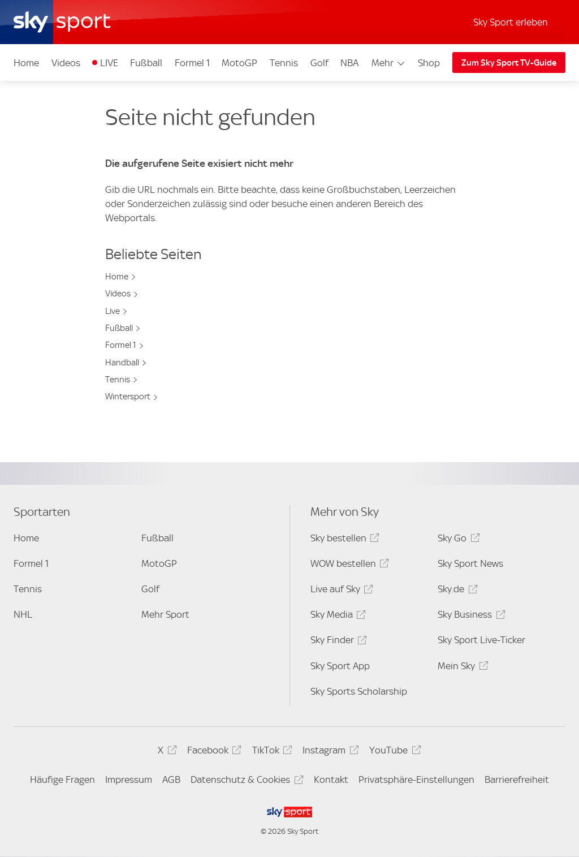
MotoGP (239, 62)
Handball (122, 363)
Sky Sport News (470, 563)
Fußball (146, 62)
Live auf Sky (340, 590)
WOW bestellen (348, 565)
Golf (319, 62)
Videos (65, 62)
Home (26, 62)
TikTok (270, 752)
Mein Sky (461, 667)
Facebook (212, 752)
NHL (23, 614)
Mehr (388, 62)
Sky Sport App (340, 665)
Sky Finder (337, 641)
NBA (349, 62)
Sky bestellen (343, 540)
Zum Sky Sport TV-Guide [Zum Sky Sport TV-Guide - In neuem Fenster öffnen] (508, 63)
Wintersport (127, 396)
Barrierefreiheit (517, 779)
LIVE (109, 62)
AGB (171, 779)
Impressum (128, 779)
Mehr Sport (165, 614)
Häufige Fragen (62, 779)
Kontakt (331, 779)
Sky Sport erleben (510, 22)
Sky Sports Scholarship (358, 691)
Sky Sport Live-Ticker (481, 639)
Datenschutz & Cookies (245, 781)
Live (112, 311)
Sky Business (470, 616)
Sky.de (456, 590)
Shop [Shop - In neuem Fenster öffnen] (429, 62)
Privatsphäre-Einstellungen (416, 779)
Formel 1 (192, 62)
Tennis (284, 62)
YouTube (393, 752)
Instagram (329, 752)
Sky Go (457, 540)
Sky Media (336, 616)
